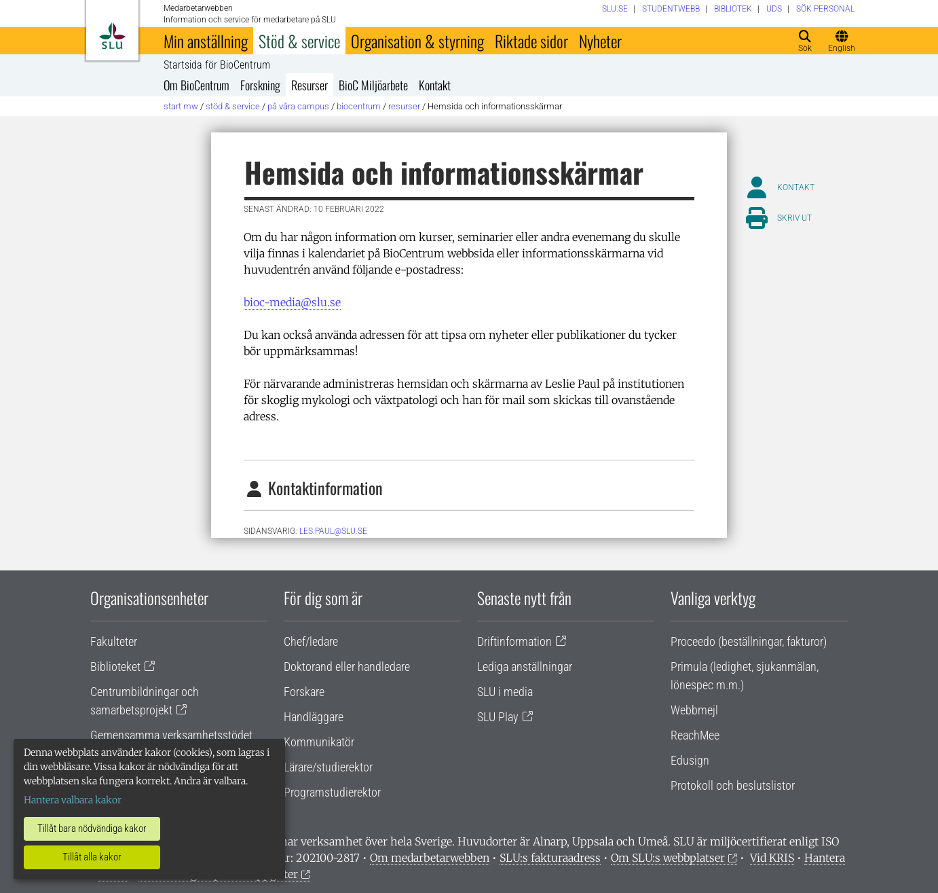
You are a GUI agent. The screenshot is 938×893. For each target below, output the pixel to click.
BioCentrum (359, 106)
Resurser (309, 85)
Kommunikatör (319, 742)
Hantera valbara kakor (72, 800)
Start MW (181, 106)
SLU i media (505, 692)
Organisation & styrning (417, 41)
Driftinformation (514, 641)
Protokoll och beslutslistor (733, 785)
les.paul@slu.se (333, 531)
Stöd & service (299, 41)
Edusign (690, 760)
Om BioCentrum (196, 85)
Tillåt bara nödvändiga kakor (92, 828)
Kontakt (435, 85)
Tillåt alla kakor (91, 857)
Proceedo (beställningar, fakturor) (749, 641)
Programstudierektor (332, 792)
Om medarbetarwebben (429, 857)
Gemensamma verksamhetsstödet (171, 735)
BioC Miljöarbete (373, 85)
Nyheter (600, 41)
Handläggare (313, 717)
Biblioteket (115, 666)
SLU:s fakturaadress (550, 857)
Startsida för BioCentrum (217, 65)
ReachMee (695, 735)
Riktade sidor (531, 41)
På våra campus (298, 106)
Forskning (260, 85)
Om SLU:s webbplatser (668, 857)
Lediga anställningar (524, 666)
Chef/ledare (311, 641)
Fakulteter (113, 641)
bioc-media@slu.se (292, 302)
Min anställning (206, 41)
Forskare (304, 692)
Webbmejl (694, 710)
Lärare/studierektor (328, 767)
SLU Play (498, 717)
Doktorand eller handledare (347, 666)
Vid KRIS (772, 857)
